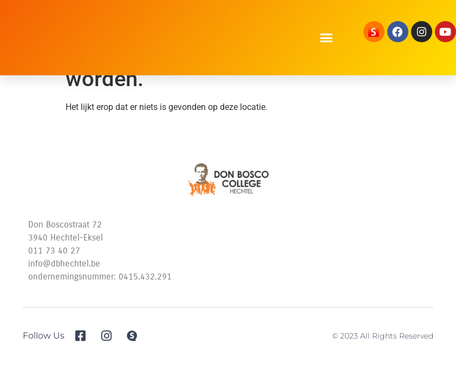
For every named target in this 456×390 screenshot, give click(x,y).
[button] (326, 38)
